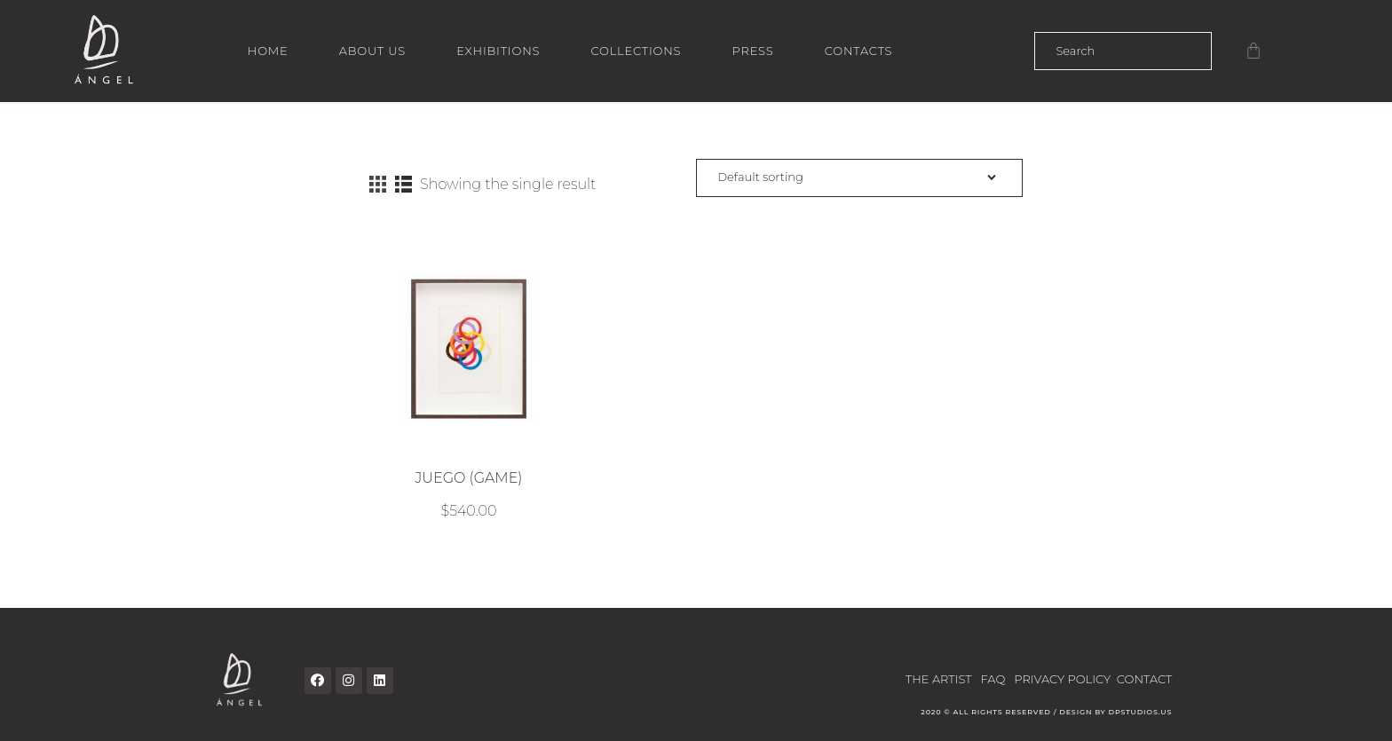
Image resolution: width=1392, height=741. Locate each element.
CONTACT (1144, 679)
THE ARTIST (939, 679)
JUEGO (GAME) (468, 477)
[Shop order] (859, 178)
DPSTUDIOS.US (1140, 711)
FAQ (993, 679)
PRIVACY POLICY (1062, 679)
